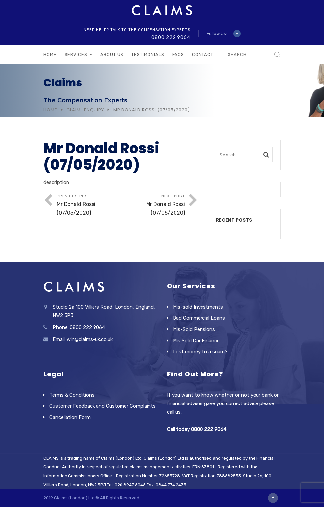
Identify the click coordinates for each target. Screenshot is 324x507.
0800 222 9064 (170, 37)
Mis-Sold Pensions (194, 329)
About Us (111, 54)
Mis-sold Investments (198, 307)
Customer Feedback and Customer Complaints (102, 406)
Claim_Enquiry (85, 110)
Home (50, 54)
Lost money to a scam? (200, 352)
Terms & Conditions (71, 395)
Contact (202, 54)
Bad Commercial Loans (199, 318)
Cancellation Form (70, 417)
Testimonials (147, 54)
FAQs (178, 54)
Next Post (153, 205)
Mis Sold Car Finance (196, 340)
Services (76, 54)
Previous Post (89, 205)
